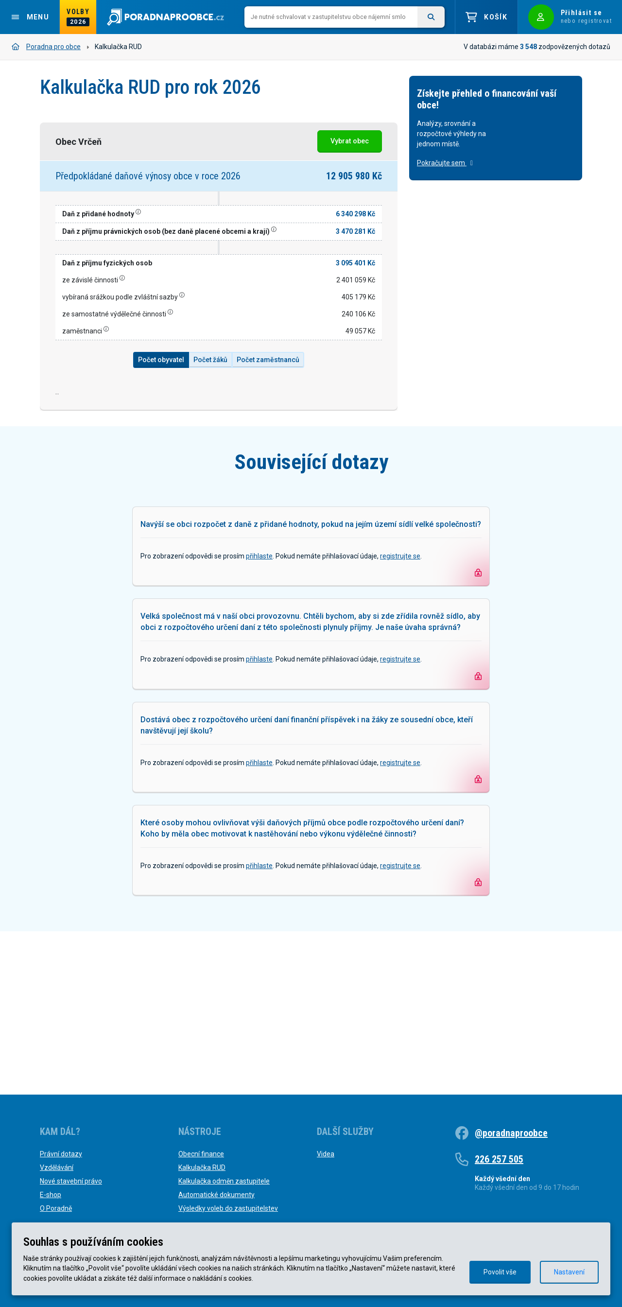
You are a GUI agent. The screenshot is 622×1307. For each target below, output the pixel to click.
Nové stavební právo (71, 1181)
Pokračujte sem (445, 163)
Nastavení (569, 1272)
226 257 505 (499, 1159)
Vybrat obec (349, 141)
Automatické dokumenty (216, 1195)
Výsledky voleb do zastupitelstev (228, 1208)
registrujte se (400, 719)
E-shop (50, 1195)
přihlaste (259, 719)
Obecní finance (201, 1154)
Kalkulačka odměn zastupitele (224, 1181)
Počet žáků (210, 360)
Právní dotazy (61, 1154)
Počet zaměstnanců (268, 360)
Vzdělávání (56, 1167)
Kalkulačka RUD (201, 1167)
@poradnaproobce (511, 1133)
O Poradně (56, 1208)
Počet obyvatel (161, 360)
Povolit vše (500, 1272)
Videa (325, 1154)
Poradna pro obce (46, 47)
